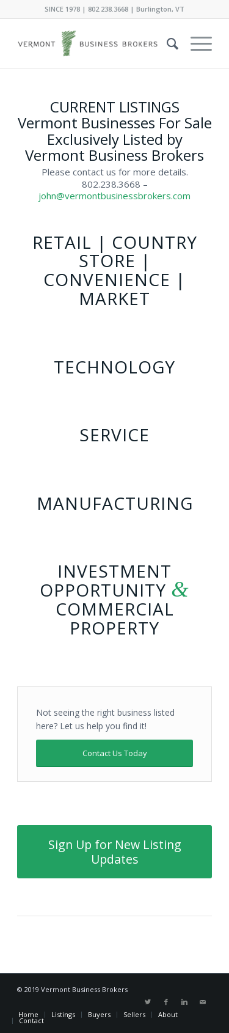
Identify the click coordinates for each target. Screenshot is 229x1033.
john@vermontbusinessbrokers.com (114, 195)
